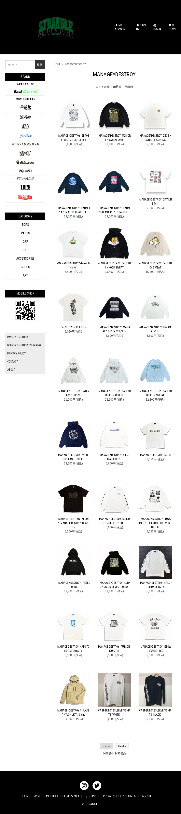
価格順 (117, 87)
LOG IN (157, 27)
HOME (57, 64)
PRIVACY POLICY (16, 353)
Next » (122, 746)
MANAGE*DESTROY (75, 64)
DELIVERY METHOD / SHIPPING (24, 345)
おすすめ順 (103, 87)
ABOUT (11, 369)
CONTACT (12, 361)
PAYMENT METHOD (17, 337)
